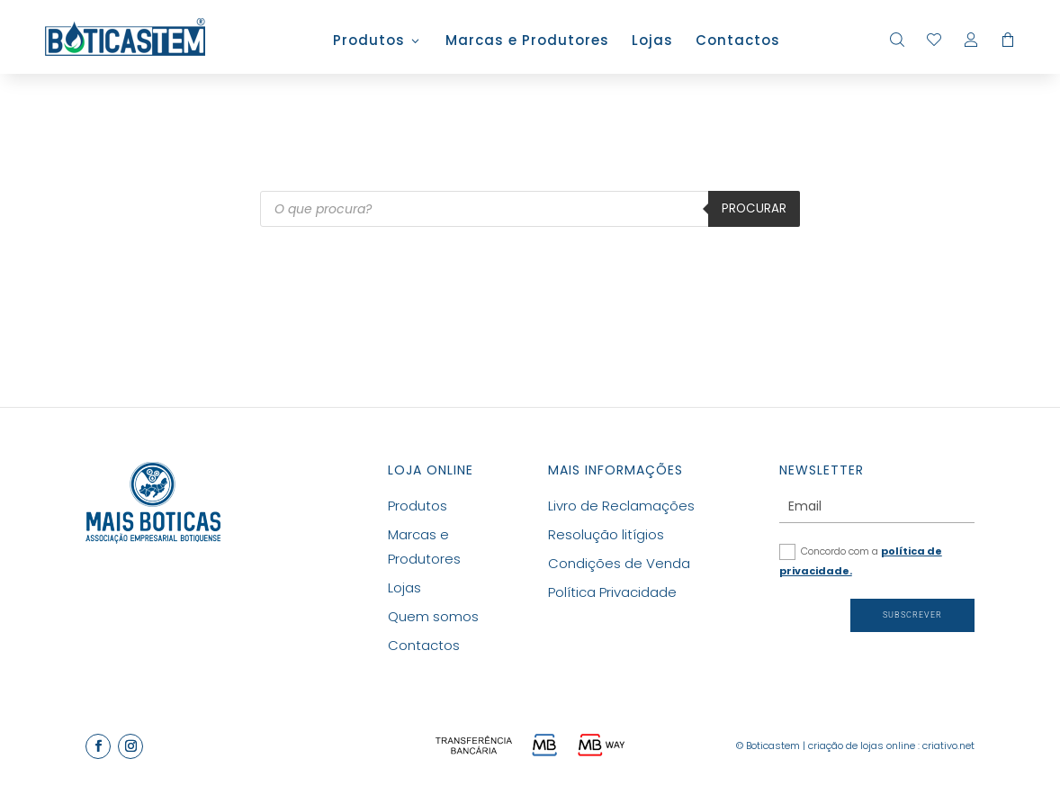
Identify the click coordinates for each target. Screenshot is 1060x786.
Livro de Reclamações (621, 505)
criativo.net (948, 745)
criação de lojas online (861, 745)
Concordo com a (860, 561)
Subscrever (912, 614)
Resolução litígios (606, 534)
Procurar (754, 208)
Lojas (652, 42)
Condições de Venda (619, 563)
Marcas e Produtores (527, 42)
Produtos (369, 42)
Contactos (738, 42)
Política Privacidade (612, 592)
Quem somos (433, 616)
